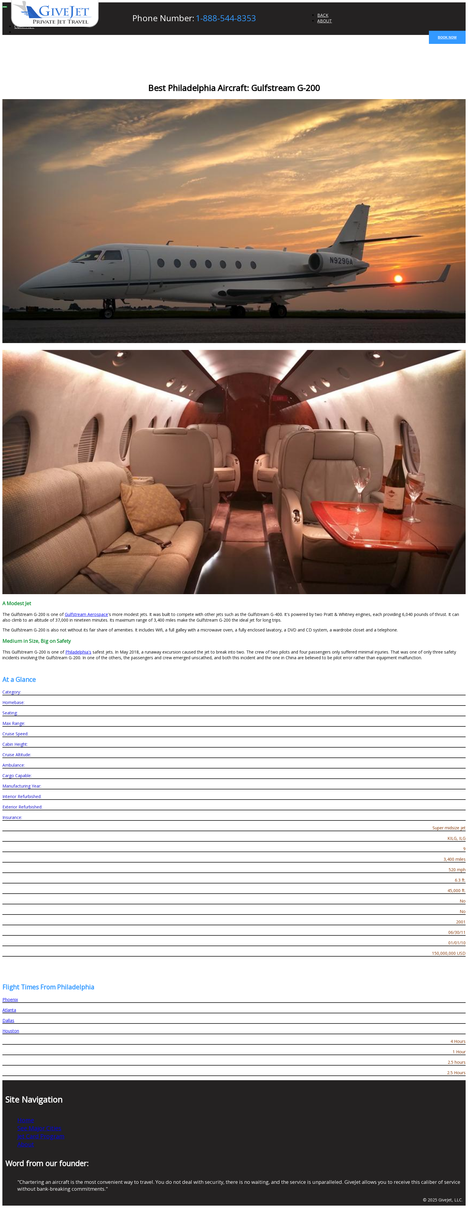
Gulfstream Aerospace (86, 614)
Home (25, 1120)
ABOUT (324, 21)
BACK (322, 15)
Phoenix (10, 999)
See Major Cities (39, 1128)
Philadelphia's (78, 652)
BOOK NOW (447, 37)
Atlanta (9, 1010)
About (25, 1144)
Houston (10, 1031)
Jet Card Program (40, 1136)
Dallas (8, 1020)
